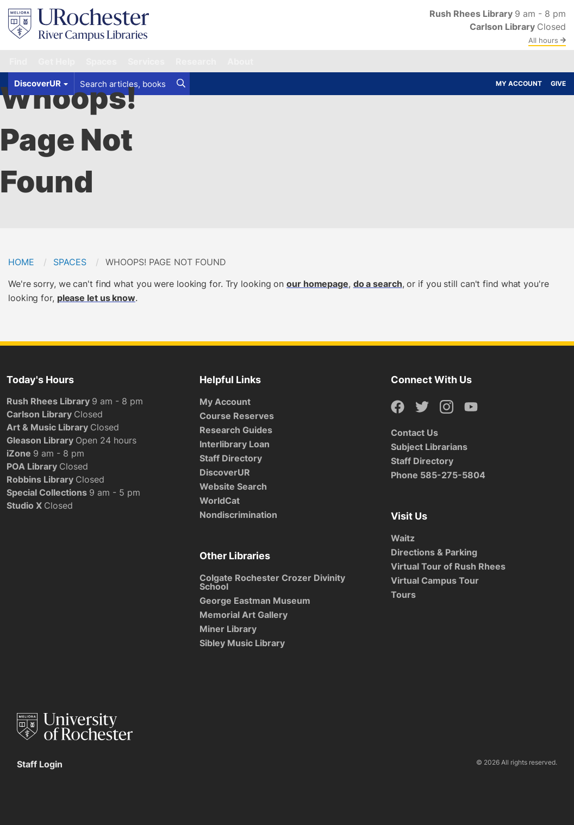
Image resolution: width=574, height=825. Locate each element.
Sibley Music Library (242, 643)
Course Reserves (236, 416)
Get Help (56, 61)
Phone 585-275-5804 (438, 475)
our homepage (317, 284)
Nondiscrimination (238, 515)
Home (21, 262)
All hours (547, 40)
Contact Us (414, 433)
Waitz (403, 538)
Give (558, 83)
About (240, 61)
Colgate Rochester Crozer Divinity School (272, 582)
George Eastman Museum (254, 601)
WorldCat (219, 501)
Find (18, 61)
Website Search (233, 486)
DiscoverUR (224, 472)
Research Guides (235, 430)
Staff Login (40, 764)
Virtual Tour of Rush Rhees (448, 566)
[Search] (181, 83)
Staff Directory (230, 458)
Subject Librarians (429, 447)
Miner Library (228, 629)
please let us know (96, 298)
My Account (519, 83)
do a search (377, 284)
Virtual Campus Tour (435, 580)
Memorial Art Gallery (243, 615)
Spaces (101, 61)
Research (196, 61)
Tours (403, 595)
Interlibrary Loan (234, 444)
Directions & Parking (434, 552)
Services (146, 61)
